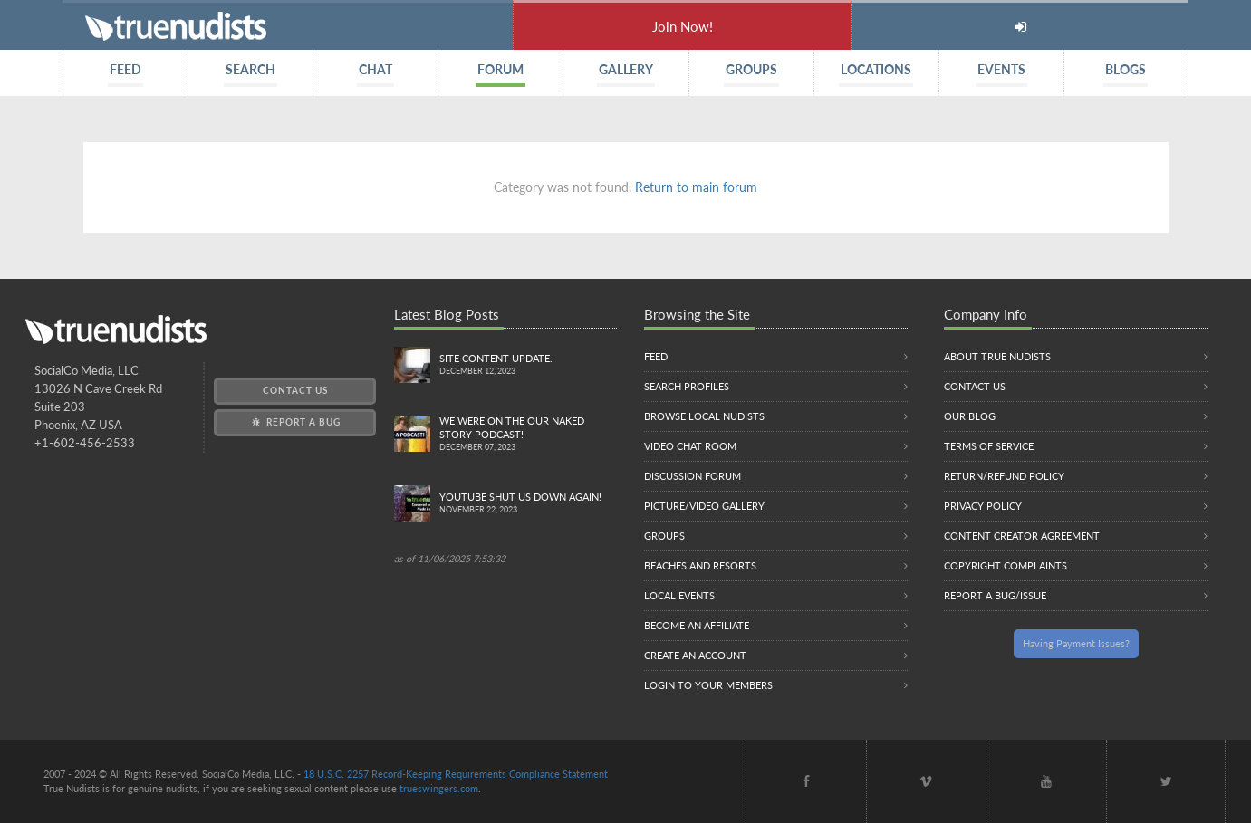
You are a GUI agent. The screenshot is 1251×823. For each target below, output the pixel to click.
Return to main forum (696, 187)
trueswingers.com (438, 788)
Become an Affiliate (696, 625)
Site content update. (527, 365)
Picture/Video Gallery (704, 506)
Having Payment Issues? (1076, 643)
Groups (664, 535)
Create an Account (695, 655)
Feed (656, 356)
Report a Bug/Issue (995, 595)
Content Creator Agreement (1022, 535)
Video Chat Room (690, 446)
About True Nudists (997, 356)
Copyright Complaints (1005, 565)
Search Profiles (686, 386)
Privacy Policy (983, 506)
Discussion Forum (692, 476)
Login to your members (708, 685)
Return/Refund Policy (1004, 476)
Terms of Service (989, 446)
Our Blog (970, 416)
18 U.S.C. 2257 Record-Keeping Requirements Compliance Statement (455, 774)
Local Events (679, 595)
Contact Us (295, 390)
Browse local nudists (704, 416)
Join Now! (682, 26)
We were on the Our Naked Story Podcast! (527, 435)
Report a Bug (295, 421)
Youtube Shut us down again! (527, 504)
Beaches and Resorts (700, 565)
